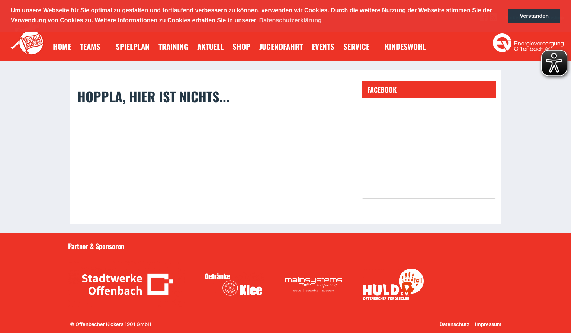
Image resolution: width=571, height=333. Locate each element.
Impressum (488, 324)
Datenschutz (454, 324)
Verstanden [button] (534, 16)
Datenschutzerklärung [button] (290, 20)
